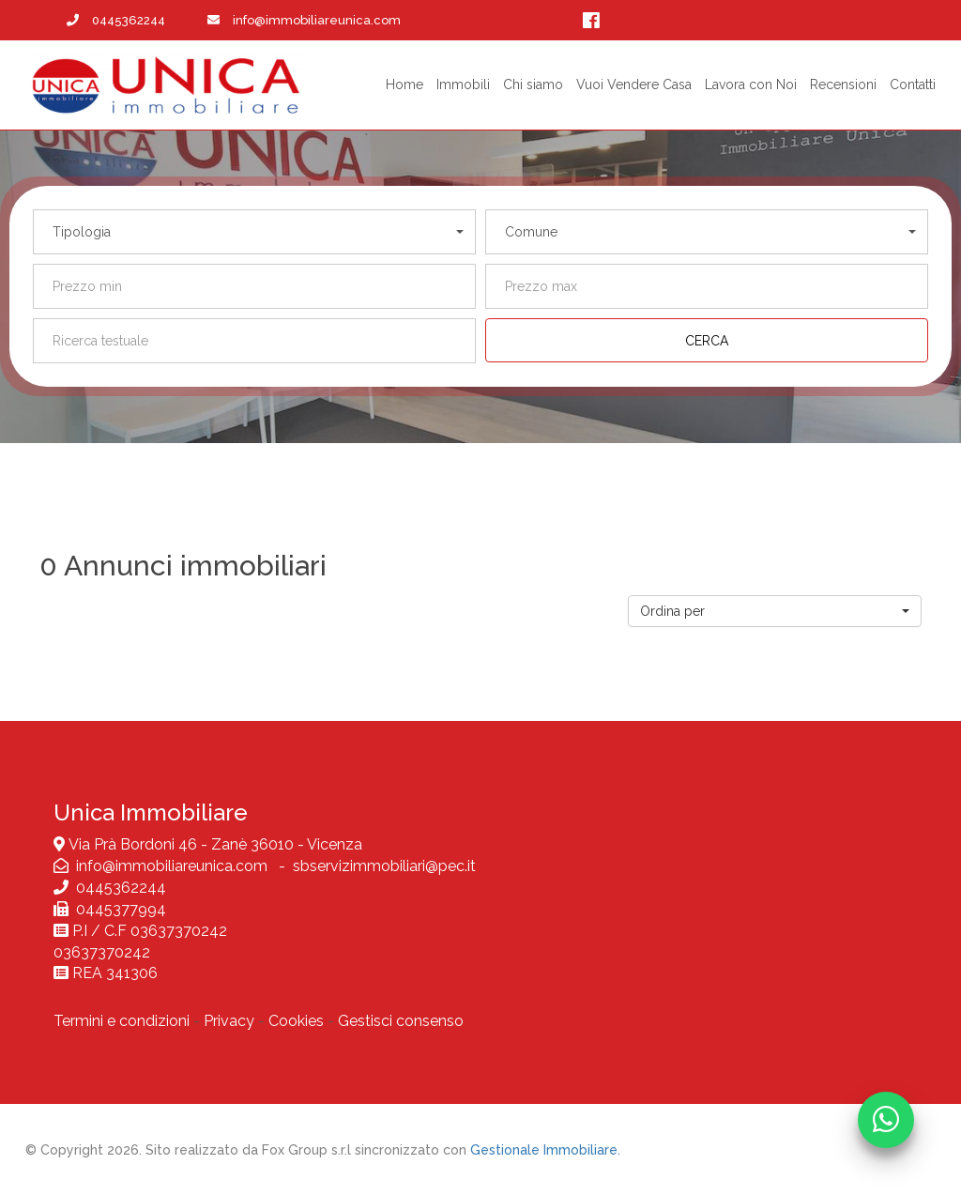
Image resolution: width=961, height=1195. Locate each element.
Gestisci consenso (401, 1021)
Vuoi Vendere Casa (634, 84)
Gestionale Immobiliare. (545, 1149)
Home (404, 84)
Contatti (913, 84)
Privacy (229, 1021)
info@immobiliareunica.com (173, 866)
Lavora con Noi (751, 84)
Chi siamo (533, 84)
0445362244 (121, 887)
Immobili (463, 84)
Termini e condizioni (121, 1021)
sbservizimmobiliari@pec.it (384, 866)
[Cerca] (706, 340)
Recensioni (843, 84)
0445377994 (117, 909)
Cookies (296, 1021)
